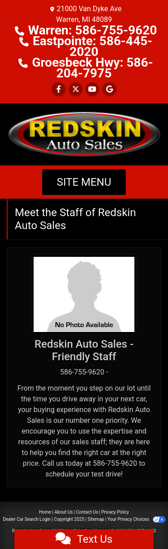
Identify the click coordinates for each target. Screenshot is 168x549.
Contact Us (87, 512)
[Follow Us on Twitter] (75, 89)
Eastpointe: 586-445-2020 (92, 46)
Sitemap (95, 519)
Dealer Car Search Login (27, 519)
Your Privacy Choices (136, 519)
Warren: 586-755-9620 (92, 30)
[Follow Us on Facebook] (58, 89)
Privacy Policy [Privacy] (115, 512)
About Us (64, 512)
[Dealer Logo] (84, 133)
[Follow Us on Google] (109, 89)
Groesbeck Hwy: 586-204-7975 (92, 68)
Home (45, 512)
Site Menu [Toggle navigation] (84, 182)
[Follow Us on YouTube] (92, 89)
